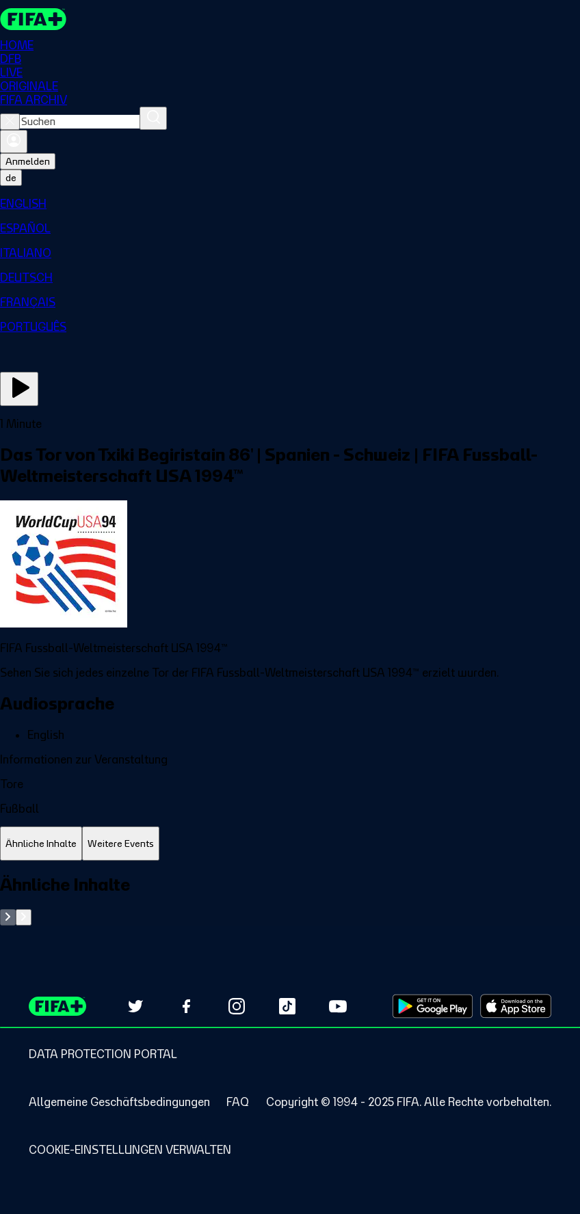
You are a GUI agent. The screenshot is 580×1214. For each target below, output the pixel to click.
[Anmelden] (13, 141)
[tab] (41, 843)
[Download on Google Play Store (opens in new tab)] (432, 1006)
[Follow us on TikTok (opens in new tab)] (287, 1006)
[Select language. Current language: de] (11, 178)
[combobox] (80, 122)
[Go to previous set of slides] (8, 917)
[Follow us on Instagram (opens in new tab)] (237, 1006)
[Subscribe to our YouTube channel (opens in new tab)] (338, 1006)
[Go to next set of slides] (23, 917)
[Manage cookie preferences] (130, 1149)
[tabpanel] (290, 900)
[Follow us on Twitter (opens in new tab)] (135, 1006)
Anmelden (27, 161)
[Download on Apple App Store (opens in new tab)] (515, 1006)
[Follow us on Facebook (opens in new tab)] (186, 1006)
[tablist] (290, 843)
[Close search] (10, 121)
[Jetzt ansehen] (19, 389)
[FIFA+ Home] (33, 19)
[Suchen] (153, 118)
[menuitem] (290, 204)
